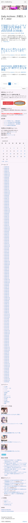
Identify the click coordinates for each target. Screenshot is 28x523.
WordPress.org (7, 504)
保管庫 (5, 392)
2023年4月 (6, 221)
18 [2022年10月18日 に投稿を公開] (10, 153)
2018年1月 (6, 312)
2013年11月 (7, 380)
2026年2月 (6, 170)
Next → (16, 83)
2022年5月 (6, 237)
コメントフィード (8, 503)
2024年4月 (6, 203)
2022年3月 (6, 240)
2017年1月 (6, 329)
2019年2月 (6, 294)
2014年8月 (6, 369)
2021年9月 (6, 248)
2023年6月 (6, 218)
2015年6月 (6, 354)
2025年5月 (6, 183)
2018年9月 (6, 300)
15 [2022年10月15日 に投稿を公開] (24, 151)
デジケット (13, 132)
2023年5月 (6, 219)
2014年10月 (7, 366)
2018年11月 (7, 299)
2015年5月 (6, 356)
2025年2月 (6, 188)
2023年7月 (6, 216)
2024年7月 (6, 198)
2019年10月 (7, 282)
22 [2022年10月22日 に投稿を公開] (24, 153)
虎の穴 (8, 133)
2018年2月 (6, 311)
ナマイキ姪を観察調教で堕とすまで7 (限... (11, 432)
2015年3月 (6, 359)
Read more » (7, 41)
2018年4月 (6, 308)
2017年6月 (6, 323)
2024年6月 (6, 200)
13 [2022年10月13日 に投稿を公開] (17, 151)
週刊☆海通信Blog (6, 2)
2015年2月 (6, 360)
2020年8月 (6, 267)
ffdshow (21, 114)
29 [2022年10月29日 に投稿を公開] (24, 156)
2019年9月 (6, 284)
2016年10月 (7, 333)
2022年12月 (7, 227)
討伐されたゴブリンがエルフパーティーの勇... (12, 423)
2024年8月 (6, 197)
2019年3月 (6, 293)
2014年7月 (6, 371)
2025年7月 (6, 180)
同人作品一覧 (7, 397)
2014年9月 (6, 368)
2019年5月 (6, 290)
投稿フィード (7, 501)
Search (24, 88)
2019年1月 (6, 296)
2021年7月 (6, 251)
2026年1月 (6, 171)
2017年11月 (7, 315)
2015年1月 (6, 362)
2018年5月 (6, 306)
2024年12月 (7, 191)
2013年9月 (6, 381)
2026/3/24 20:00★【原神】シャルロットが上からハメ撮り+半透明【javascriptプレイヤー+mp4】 (15, 474)
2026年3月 (6, 168)
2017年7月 (6, 321)
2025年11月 (7, 174)
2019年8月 (6, 285)
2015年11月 (7, 348)
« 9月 (3, 161)
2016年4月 (6, 341)
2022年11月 (7, 228)
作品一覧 (4, 454)
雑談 (5, 403)
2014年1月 (6, 377)
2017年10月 (7, 317)
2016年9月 (6, 335)
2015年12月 (7, 347)
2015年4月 (6, 357)
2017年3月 (6, 326)
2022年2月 (6, 242)
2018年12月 (7, 297)
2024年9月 (6, 195)
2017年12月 (7, 314)
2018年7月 (6, 303)
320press (25, 521)
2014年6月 (6, 372)
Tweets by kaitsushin (6, 509)
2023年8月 (6, 215)
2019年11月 (7, 281)
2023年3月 (6, 222)
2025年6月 (6, 182)
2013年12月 (7, 378)
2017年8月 (6, 320)
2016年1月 (6, 345)
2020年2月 (6, 276)
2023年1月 (6, 225)
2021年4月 (6, 255)
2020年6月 (6, 270)
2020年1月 (6, 278)
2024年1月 (6, 207)
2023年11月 (7, 210)
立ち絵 (5, 400)
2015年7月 (6, 353)
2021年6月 (6, 252)
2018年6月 (6, 305)
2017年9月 (6, 318)
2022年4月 (6, 239)
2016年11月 (7, 332)
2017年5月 (6, 324)
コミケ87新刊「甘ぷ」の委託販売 (12, 121)
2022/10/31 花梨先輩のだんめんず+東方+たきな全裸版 (14, 68)
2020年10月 (7, 264)
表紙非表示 (23, 55)
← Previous (4, 83)
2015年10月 (7, 350)
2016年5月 (6, 339)
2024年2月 (6, 206)
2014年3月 (6, 375)
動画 (5, 394)
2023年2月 (6, 224)
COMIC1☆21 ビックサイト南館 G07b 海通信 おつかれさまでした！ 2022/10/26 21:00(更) (14, 28)
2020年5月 (6, 272)
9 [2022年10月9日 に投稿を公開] (3, 151)
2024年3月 (6, 204)
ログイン (6, 500)
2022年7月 (6, 234)
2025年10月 (7, 176)
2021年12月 (7, 245)
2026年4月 (6, 166)
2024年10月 (7, 194)
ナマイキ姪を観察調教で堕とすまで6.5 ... (11, 451)
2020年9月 (6, 266)
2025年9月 (6, 177)
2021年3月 (6, 257)
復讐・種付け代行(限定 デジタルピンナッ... (11, 442)
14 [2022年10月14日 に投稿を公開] (21, 151)
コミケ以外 (6, 391)
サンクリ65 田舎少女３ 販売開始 (12, 124)
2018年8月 (6, 302)
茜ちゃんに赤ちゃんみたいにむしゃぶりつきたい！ (13, 51)
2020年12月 (7, 261)
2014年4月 (6, 374)
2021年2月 (6, 258)
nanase (12, 33)
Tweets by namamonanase (7, 511)
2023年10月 (7, 212)
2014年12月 (7, 363)
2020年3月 (6, 275)
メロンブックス (10, 135)
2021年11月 (7, 246)
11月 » (6, 161)
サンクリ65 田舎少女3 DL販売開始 (12, 122)
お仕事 (5, 386)
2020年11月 (7, 263)
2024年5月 (6, 201)
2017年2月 (6, 327)
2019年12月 (7, 279)
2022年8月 (6, 233)
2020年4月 (6, 273)
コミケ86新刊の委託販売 (10, 125)
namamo (12, 55)
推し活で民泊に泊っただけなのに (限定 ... (11, 414)
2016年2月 (6, 344)
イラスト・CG (7, 388)
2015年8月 (6, 351)
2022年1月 (6, 243)
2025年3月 (6, 186)
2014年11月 (7, 365)
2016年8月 (6, 336)
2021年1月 (6, 260)
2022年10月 (7, 230)
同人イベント (7, 395)
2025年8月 (6, 179)
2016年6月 (6, 338)
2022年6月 (6, 236)
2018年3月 (6, 309)
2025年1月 (6, 189)
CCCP (16, 114)
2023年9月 (6, 213)
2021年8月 (6, 249)
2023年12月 (7, 209)
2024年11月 (7, 192)
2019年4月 (6, 291)
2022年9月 (6, 231)
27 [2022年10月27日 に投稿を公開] (17, 156)
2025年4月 (6, 185)
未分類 (22, 33)
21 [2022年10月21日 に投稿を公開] (21, 153)
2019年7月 (6, 287)
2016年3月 (6, 342)
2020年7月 (6, 269)
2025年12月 (7, 173)
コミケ (5, 389)
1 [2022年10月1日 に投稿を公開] (24, 145)
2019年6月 (6, 288)
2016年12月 (7, 330)
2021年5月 (6, 254)
